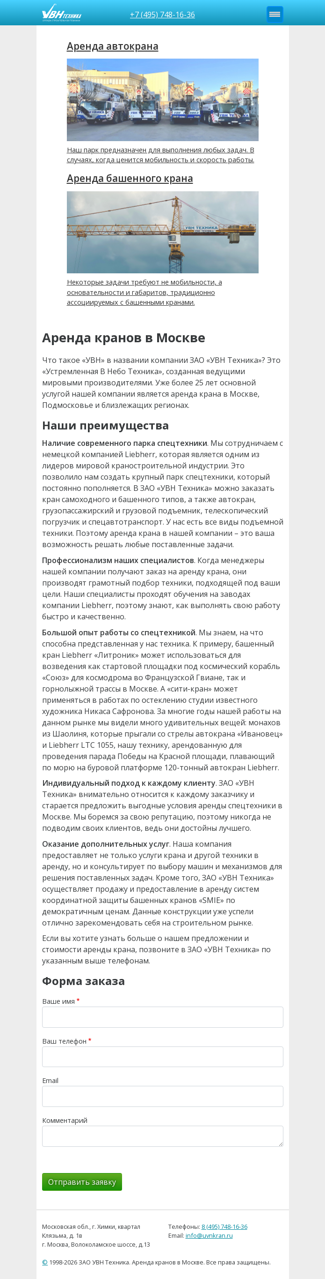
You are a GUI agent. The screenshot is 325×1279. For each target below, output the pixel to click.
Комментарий (64, 1120)
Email (50, 1080)
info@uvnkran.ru (209, 1235)
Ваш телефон (64, 1041)
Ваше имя (58, 1001)
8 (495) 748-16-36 (224, 1226)
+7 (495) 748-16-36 (162, 14)
